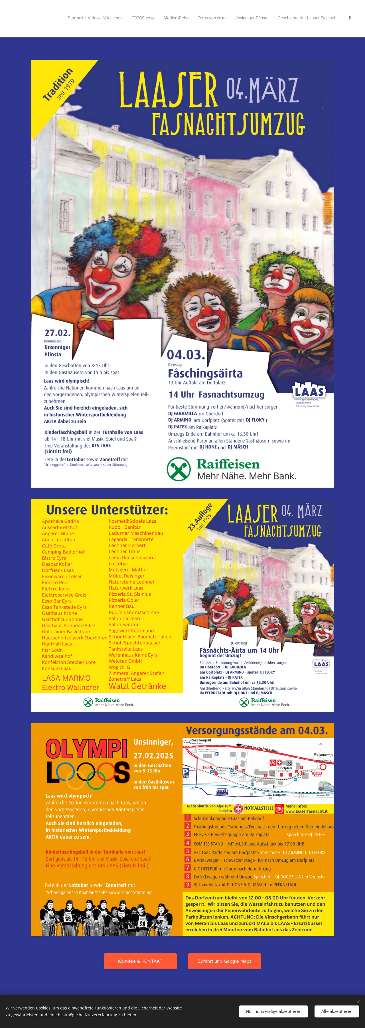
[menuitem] (227, 18)
